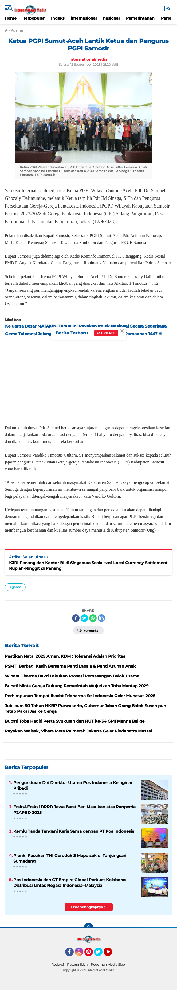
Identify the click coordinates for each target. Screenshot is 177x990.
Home (11, 18)
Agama (15, 587)
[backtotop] (88, 928)
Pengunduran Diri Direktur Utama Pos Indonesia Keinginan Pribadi (73, 785)
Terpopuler (34, 18)
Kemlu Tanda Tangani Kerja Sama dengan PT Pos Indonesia (73, 831)
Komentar (88, 630)
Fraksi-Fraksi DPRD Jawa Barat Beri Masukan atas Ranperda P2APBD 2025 (74, 809)
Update (106, 333)
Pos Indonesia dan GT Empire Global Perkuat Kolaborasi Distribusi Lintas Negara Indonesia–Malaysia (70, 882)
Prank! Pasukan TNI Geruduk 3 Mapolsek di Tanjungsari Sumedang (69, 858)
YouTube (112, 954)
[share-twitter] (84, 618)
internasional (84, 18)
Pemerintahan (140, 18)
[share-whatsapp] (93, 618)
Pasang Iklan (77, 964)
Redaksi (57, 964)
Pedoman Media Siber (108, 964)
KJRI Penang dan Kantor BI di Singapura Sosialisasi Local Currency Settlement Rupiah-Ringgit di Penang (88, 565)
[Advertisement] (88, 379)
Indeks (57, 18)
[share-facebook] (76, 618)
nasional (111, 18)
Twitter (100, 954)
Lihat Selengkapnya (88, 907)
